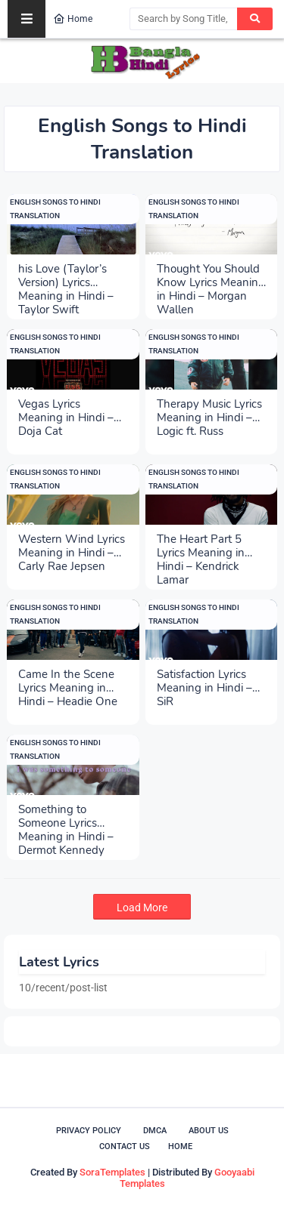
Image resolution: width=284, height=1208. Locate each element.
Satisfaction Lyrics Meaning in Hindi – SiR (204, 681)
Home (72, 19)
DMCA (155, 1131)
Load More (142, 907)
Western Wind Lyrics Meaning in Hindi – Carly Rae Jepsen (71, 545)
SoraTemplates (112, 1172)
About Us (209, 1131)
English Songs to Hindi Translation (55, 209)
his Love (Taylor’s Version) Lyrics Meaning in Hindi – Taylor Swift (66, 275)
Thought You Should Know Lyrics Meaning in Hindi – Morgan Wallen (211, 275)
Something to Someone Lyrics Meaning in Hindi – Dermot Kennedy (66, 816)
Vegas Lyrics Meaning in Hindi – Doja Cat (66, 410)
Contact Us (124, 1146)
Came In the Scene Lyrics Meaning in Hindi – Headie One (67, 681)
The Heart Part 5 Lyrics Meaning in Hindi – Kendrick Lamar (201, 545)
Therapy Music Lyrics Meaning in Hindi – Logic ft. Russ (209, 410)
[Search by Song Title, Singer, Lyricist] (183, 19)
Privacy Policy (88, 1131)
